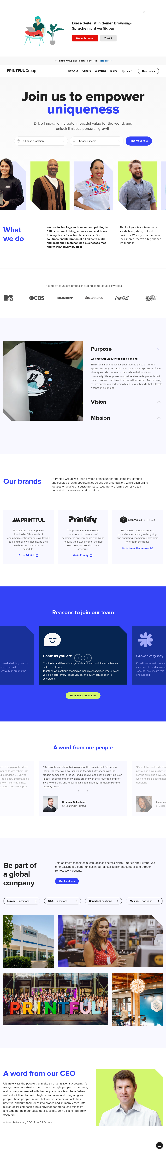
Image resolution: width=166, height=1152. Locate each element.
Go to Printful (29, 555)
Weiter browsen (85, 38)
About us (73, 70)
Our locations (67, 881)
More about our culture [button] (83, 695)
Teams (114, 71)
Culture (86, 71)
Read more (106, 60)
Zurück (108, 38)
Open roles (148, 71)
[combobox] (41, 141)
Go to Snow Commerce (137, 548)
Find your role (139, 141)
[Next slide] (88, 658)
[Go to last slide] (78, 658)
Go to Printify (83, 555)
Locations (100, 71)
